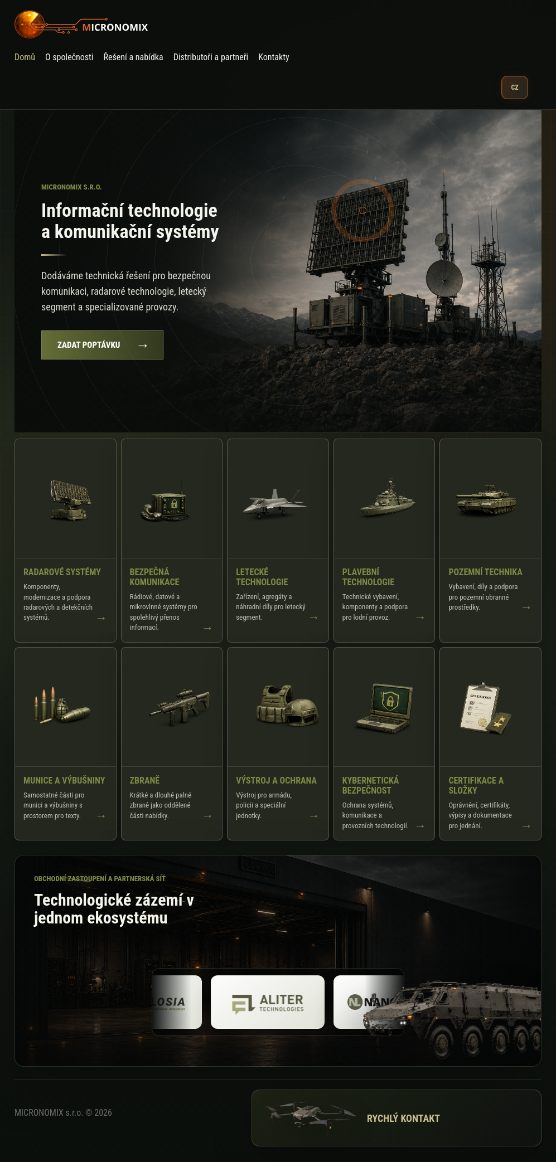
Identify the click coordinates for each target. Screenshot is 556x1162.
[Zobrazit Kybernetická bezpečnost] (384, 743)
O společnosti (69, 57)
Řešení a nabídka (133, 57)
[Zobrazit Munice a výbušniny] (65, 743)
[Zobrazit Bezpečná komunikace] (172, 541)
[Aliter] (287, 1002)
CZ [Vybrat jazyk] (514, 87)
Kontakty (273, 57)
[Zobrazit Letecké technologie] (278, 541)
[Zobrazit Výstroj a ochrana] (278, 743)
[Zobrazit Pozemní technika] (490, 541)
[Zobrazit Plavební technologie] (384, 541)
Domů (24, 57)
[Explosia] (164, 1002)
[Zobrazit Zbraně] (172, 743)
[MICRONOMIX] (271, 24)
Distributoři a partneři (211, 57)
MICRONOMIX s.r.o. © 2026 (63, 1112)
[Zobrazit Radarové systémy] (65, 541)
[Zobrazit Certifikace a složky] (490, 743)
